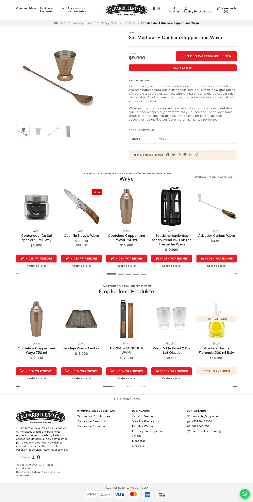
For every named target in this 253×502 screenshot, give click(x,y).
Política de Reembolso (93, 421)
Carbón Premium (144, 416)
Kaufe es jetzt (183, 68)
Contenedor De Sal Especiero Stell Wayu (36, 237)
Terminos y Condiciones (93, 416)
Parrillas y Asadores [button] (52, 10)
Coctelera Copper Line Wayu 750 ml (126, 237)
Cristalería (129, 23)
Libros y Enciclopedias (147, 431)
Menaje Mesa (109, 23)
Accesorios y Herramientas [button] (84, 10)
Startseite (60, 23)
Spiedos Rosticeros (145, 421)
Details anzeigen (216, 371)
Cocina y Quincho (83, 23)
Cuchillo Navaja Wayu (81, 235)
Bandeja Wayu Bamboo (81, 348)
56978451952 (198, 426)
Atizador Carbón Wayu (216, 235)
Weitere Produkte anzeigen (216, 177)
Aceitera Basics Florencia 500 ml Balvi (217, 350)
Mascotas (138, 440)
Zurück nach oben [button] (126, 399)
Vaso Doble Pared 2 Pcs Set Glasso (172, 350)
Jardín (136, 435)
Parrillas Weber (142, 426)
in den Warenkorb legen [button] (36, 259)
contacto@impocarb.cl (205, 416)
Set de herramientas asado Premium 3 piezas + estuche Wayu (171, 239)
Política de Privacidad (92, 426)
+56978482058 (199, 421)
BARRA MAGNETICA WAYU (126, 350)
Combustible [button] (26, 8)
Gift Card (138, 445)
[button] (196, 155)
